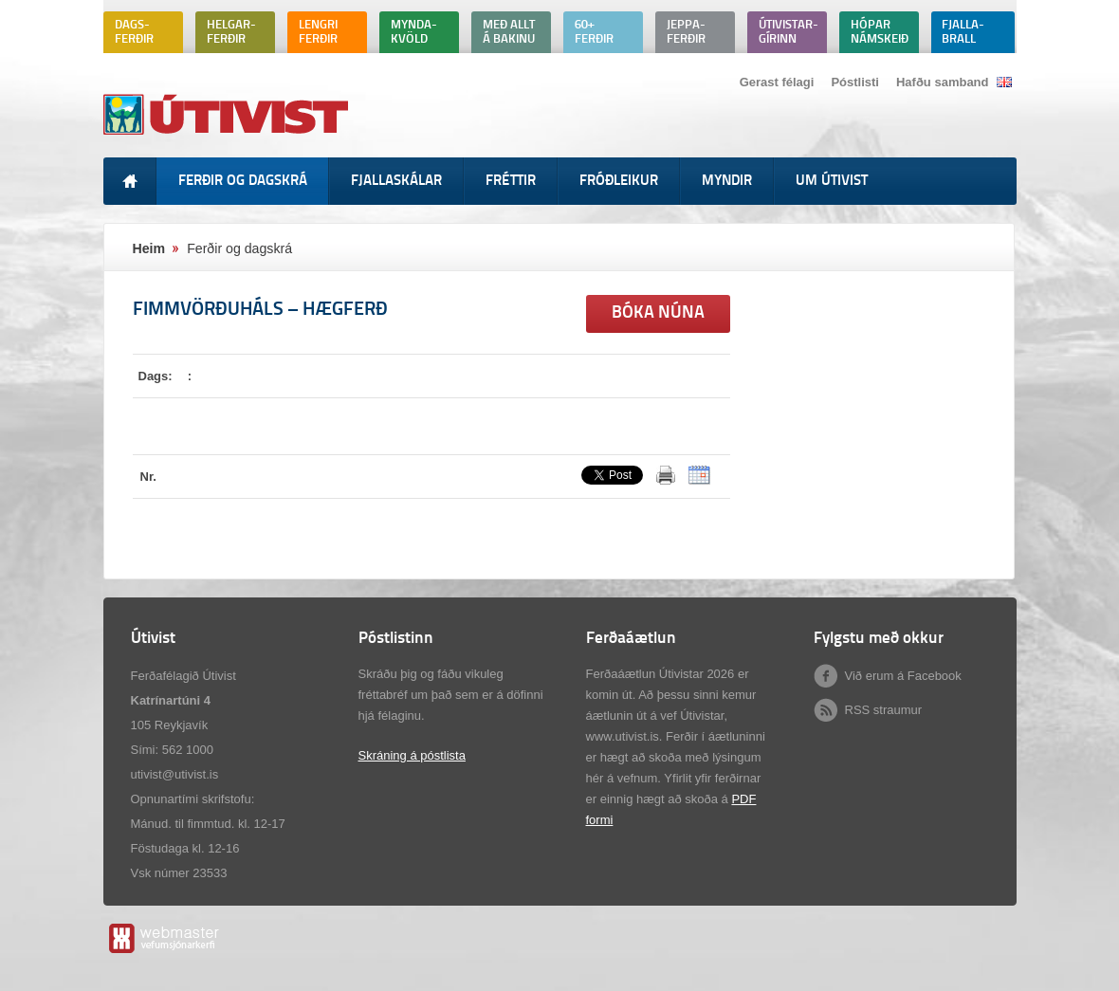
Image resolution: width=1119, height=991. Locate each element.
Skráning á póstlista (412, 755)
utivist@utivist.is (175, 774)
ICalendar (699, 475)
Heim (149, 248)
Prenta (665, 475)
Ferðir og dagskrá (239, 248)
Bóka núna (658, 313)
